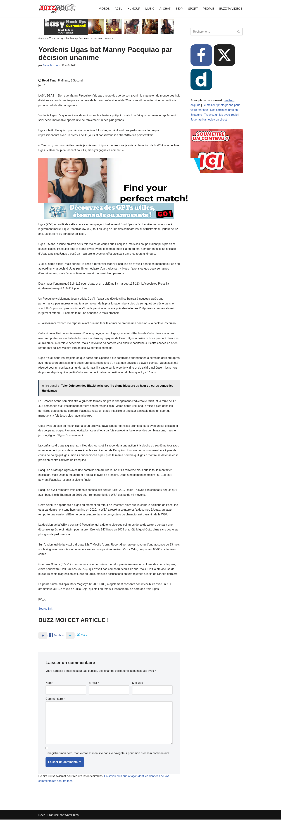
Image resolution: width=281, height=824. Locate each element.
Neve (41, 819)
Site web (137, 686)
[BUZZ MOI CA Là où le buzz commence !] (57, 8)
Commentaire (55, 702)
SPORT (193, 8)
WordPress (72, 819)
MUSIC (149, 8)
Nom (49, 686)
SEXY (179, 8)
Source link (45, 612)
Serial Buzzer (50, 65)
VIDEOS (103, 8)
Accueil (42, 38)
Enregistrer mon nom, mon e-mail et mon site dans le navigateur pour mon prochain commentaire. (108, 757)
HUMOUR (133, 8)
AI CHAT (164, 8)
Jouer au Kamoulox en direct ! (209, 119)
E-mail (94, 686)
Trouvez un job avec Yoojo (221, 115)
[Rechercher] (212, 31)
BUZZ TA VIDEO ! (230, 8)
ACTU (118, 8)
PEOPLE (208, 8)
